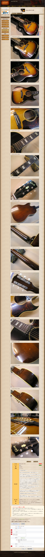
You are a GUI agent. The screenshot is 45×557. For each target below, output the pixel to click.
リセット (24, 548)
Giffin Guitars (5, 22)
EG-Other (4, 26)
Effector (4, 37)
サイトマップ (39, 6)
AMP (3, 35)
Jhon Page (4, 24)
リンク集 (19, 6)
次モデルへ (35, 461)
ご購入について (14, 6)
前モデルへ (29, 461)
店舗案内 (8, 6)
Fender (4, 20)
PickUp (4, 39)
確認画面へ (30, 548)
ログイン (30, 552)
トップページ (3, 6)
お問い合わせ (24, 6)
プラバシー (29, 6)
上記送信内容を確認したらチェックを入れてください (25, 546)
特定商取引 (33, 6)
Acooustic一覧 (20, 13)
